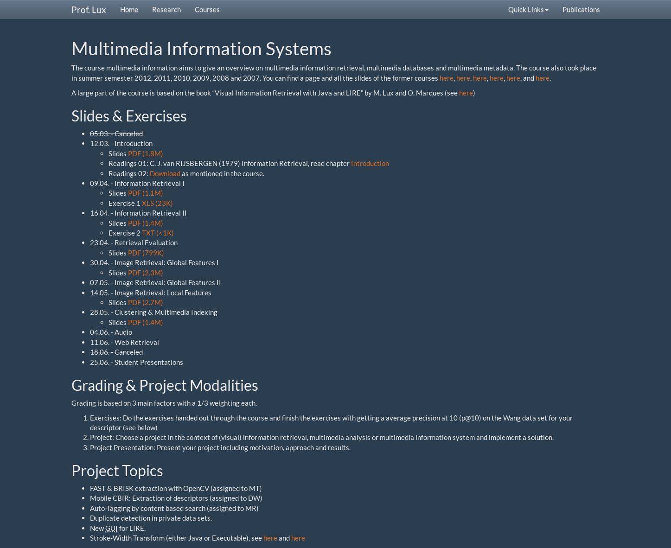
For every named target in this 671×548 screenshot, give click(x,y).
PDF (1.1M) (145, 193)
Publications (581, 9)
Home (129, 9)
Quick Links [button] (528, 9)
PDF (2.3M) (145, 272)
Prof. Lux (88, 9)
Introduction (370, 163)
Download (165, 173)
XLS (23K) (157, 203)
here (447, 78)
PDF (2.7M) (145, 302)
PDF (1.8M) (145, 153)
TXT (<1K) (158, 233)
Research (166, 9)
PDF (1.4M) (145, 223)
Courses (207, 9)
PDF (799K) (146, 253)
